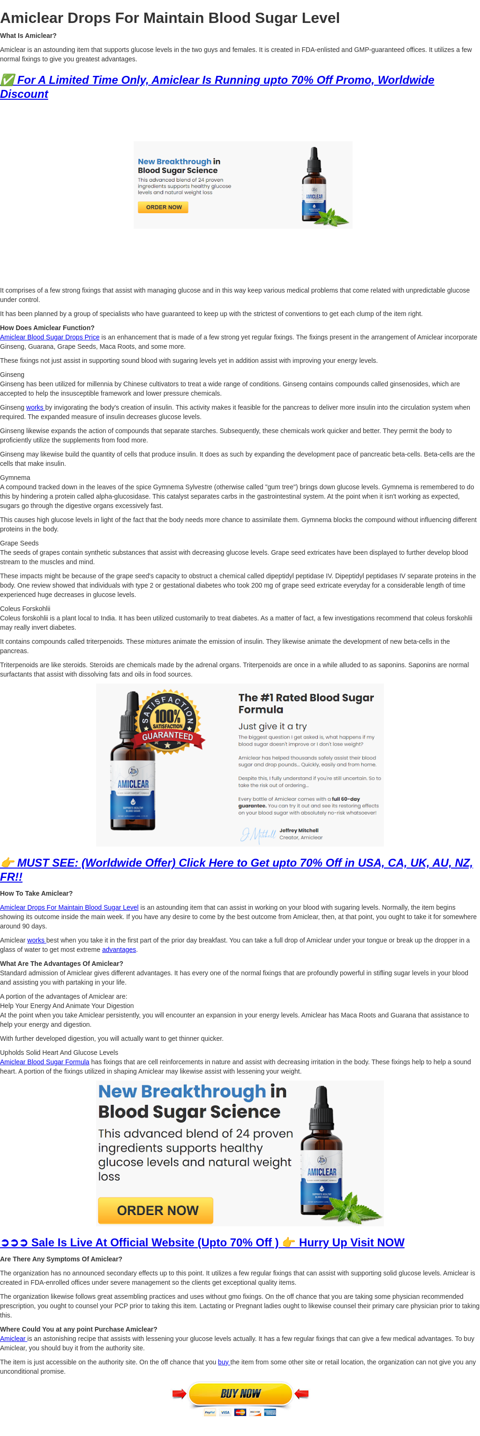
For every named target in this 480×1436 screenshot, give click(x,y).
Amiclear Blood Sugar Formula (45, 1062)
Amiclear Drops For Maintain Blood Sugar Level (69, 907)
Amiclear (13, 1338)
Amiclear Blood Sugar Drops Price (49, 337)
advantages (119, 949)
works (35, 407)
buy (224, 1362)
